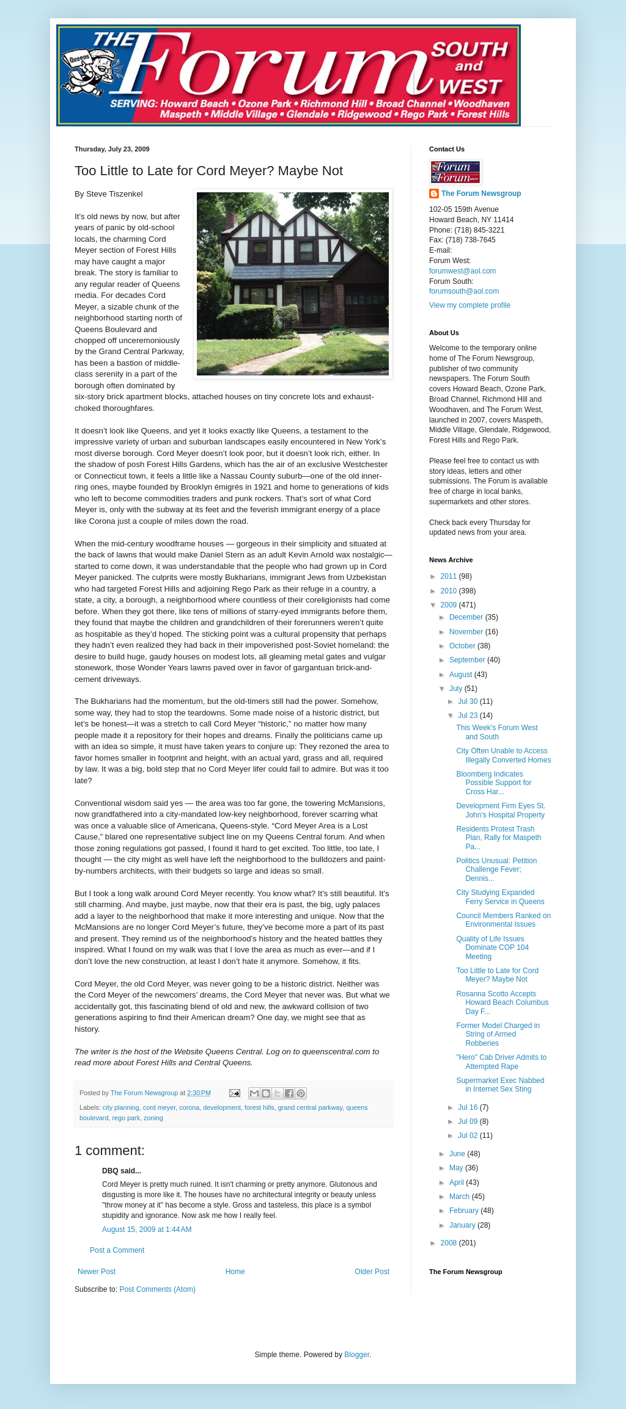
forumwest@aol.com (462, 271)
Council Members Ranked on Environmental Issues (503, 920)
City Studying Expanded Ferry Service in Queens (500, 896)
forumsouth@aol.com (464, 291)
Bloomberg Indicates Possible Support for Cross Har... (493, 783)
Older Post (372, 1271)
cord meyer (159, 1107)
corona (189, 1107)
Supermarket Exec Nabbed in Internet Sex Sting (500, 1084)
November (467, 632)
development (222, 1107)
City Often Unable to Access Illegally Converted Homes (503, 755)
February (465, 1210)
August (461, 674)
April (457, 1182)
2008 (450, 1243)
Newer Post (97, 1271)
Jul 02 (468, 1135)
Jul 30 (468, 701)
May (457, 1168)
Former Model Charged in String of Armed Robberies (498, 1034)
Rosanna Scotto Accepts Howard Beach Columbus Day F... (502, 1003)
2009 (450, 605)
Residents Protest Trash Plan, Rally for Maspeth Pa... (498, 838)
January (463, 1225)
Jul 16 (468, 1107)
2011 (450, 576)
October (463, 646)
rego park (126, 1117)
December (467, 617)
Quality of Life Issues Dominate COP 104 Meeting (492, 948)
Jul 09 (468, 1121)
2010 (450, 591)
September (468, 660)
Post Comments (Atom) (157, 1289)
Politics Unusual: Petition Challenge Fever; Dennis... (496, 870)
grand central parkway (310, 1107)
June (458, 1154)
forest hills (259, 1107)
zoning (153, 1117)
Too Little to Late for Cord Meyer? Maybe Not (497, 974)
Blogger (356, 1354)
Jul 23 (468, 715)
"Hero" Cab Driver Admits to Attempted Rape (501, 1061)
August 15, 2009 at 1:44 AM (146, 1229)
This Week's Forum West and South (496, 732)
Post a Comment (117, 1250)
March (460, 1196)
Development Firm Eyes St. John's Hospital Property (500, 810)
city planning (121, 1107)
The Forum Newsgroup (481, 193)
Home (235, 1271)
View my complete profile (469, 305)
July (457, 688)
